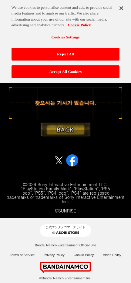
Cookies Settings (65, 35)
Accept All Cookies (65, 69)
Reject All (65, 52)
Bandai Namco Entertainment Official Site (65, 245)
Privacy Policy (54, 255)
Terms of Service (22, 255)
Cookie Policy (84, 255)
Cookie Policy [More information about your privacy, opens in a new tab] (79, 23)
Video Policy (112, 255)
